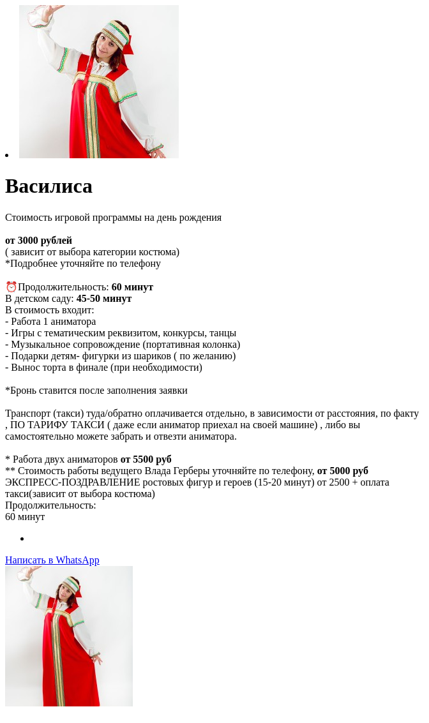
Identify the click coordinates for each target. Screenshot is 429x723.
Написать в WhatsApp (52, 560)
